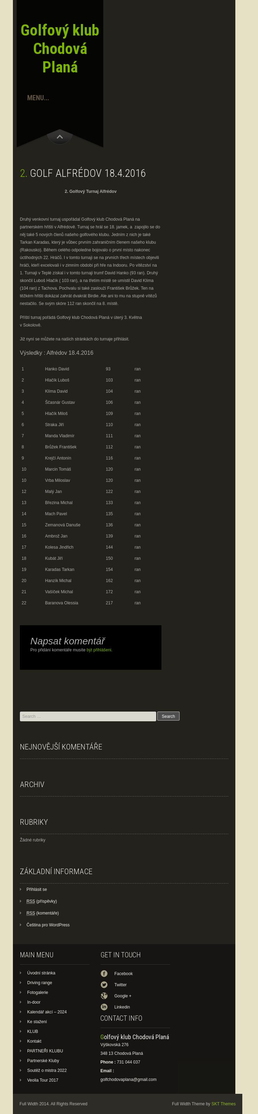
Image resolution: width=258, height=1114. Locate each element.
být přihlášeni (98, 650)
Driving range (39, 982)
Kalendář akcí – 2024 (47, 1012)
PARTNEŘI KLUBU (45, 1051)
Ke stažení (37, 1021)
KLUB (32, 1031)
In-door (33, 1002)
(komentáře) (42, 913)
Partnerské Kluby (43, 1060)
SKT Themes (223, 1103)
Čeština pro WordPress (48, 925)
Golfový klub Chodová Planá (60, 48)
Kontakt (34, 1041)
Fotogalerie (37, 992)
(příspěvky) (41, 901)
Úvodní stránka (41, 973)
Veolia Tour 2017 (42, 1080)
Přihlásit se (36, 889)
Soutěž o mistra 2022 (47, 1070)
